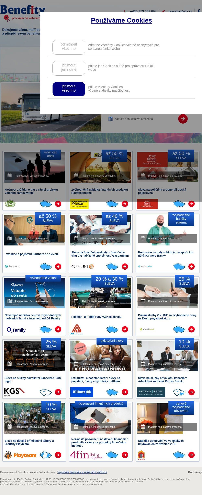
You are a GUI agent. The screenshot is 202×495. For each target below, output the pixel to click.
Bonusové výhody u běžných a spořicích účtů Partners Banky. (165, 254)
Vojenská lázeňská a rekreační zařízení (82, 472)
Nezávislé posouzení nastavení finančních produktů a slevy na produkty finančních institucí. (99, 442)
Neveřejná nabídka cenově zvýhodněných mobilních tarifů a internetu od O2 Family (33, 317)
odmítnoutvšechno (69, 46)
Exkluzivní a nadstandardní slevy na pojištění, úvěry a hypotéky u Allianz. (96, 379)
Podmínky (195, 472)
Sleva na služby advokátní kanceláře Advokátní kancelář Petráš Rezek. (162, 379)
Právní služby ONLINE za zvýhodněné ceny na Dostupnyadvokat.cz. (167, 317)
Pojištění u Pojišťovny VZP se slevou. (96, 316)
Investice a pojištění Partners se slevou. (32, 254)
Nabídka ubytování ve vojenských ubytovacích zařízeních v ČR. (161, 442)
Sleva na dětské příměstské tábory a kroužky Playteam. (29, 442)
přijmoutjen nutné (68, 67)
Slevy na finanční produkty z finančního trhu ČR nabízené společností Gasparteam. (100, 254)
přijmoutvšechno (69, 88)
